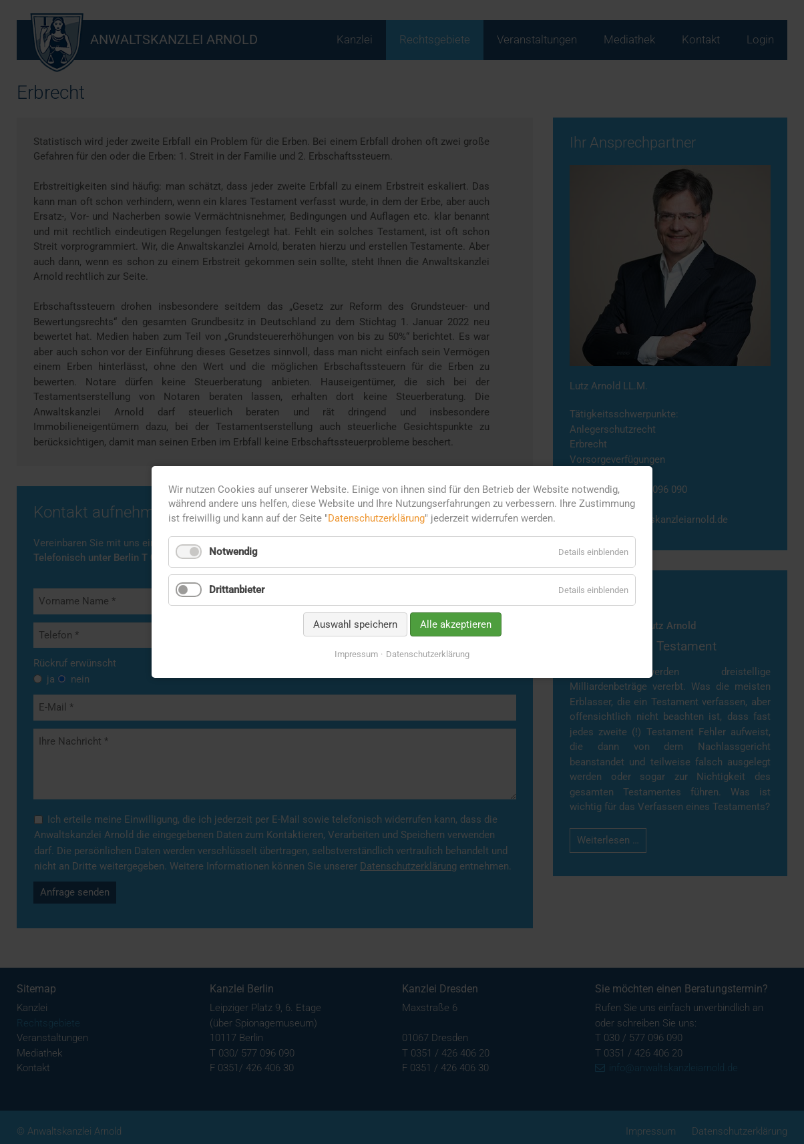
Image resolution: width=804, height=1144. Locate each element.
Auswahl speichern (355, 624)
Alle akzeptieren (455, 624)
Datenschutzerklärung (376, 518)
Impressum (356, 654)
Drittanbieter (236, 590)
